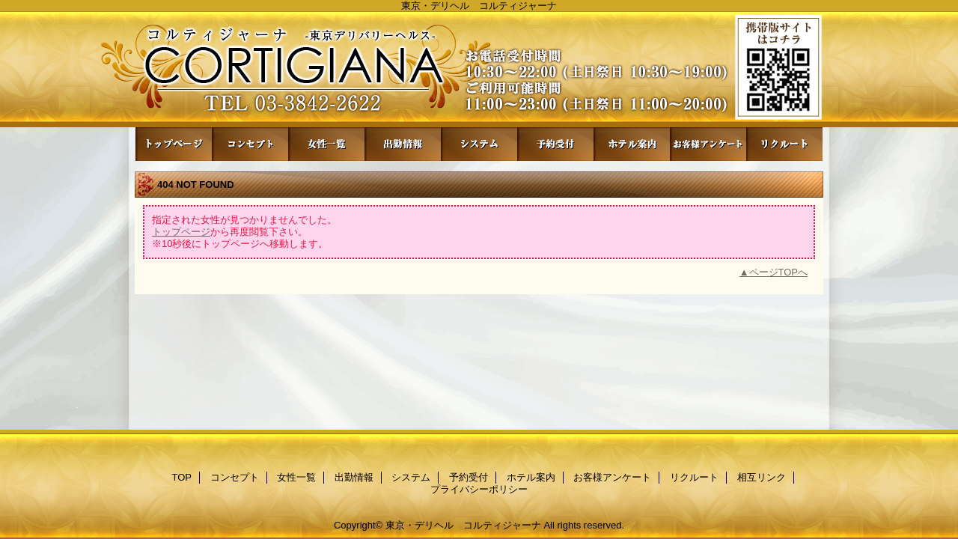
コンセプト (250, 144)
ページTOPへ (778, 272)
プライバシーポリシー (479, 489)
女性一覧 (326, 144)
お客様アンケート (708, 144)
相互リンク (761, 477)
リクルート (784, 144)
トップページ (181, 231)
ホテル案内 (632, 144)
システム (479, 144)
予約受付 (555, 144)
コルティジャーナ (479, 69)
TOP (173, 144)
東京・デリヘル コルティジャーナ (463, 525)
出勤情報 (402, 144)
